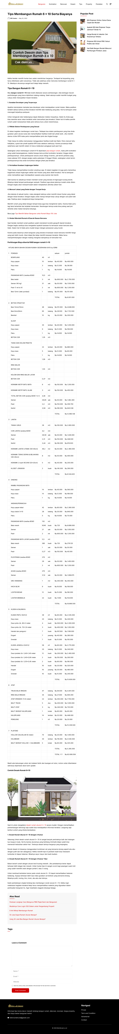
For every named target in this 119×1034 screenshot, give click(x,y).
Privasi (83, 1010)
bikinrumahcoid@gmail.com (20, 1018)
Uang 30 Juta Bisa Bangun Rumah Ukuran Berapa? (27, 919)
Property (89, 4)
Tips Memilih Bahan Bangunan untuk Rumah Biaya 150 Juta (36, 213)
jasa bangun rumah (53, 151)
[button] (107, 4)
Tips (80, 4)
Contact (84, 1020)
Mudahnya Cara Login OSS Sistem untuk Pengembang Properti (32, 906)
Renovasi (63, 4)
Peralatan (99, 4)
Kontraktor (53, 4)
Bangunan (41, 4)
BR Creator (13, 18)
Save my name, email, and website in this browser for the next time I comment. (35, 985)
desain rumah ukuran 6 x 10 (36, 825)
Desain (73, 4)
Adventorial (85, 1016)
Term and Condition (88, 1013)
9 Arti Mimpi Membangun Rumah (21, 910)
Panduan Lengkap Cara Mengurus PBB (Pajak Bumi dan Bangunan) (33, 902)
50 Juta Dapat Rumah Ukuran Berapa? (23, 915)
